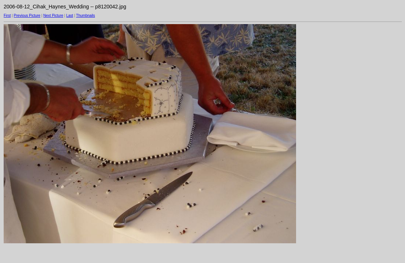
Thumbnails (85, 16)
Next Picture (53, 16)
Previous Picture (27, 16)
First (7, 16)
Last (69, 16)
